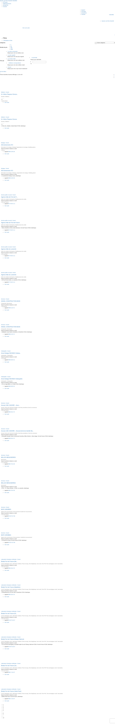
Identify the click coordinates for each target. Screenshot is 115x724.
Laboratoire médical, (17, 563)
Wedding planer (32, 172)
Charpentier (4, 303)
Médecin (3, 92)
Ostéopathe (3, 351)
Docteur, (3, 96)
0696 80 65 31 (11, 359)
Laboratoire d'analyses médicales (8, 559)
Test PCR (44, 563)
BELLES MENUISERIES (8, 457)
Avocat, (3, 407)
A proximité (34, 57)
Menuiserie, (9, 303)
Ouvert (9, 67)
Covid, (2, 563)
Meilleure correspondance (14, 63)
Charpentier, (4, 329)
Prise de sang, (25, 563)
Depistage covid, (8, 563)
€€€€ (12, 49)
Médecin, (7, 96)
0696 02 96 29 (11, 151)
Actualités (5, 5)
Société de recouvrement (26, 537)
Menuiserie (9, 329)
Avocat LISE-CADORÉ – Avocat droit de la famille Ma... (17, 431)
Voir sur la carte (26, 27)
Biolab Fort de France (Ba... (9, 561)
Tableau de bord (7, 3)
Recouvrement (16, 511)
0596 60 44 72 (11, 412)
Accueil (83, 10)
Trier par (2, 60)
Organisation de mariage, (22, 147)
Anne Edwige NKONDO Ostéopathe (11, 379)
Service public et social (6, 194)
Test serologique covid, (52, 563)
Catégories (2, 42)
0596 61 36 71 (11, 307)
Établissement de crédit (20, 224)
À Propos (5, 2)
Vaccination (60, 589)
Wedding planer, (32, 147)
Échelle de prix (3, 47)
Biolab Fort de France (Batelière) (10, 587)
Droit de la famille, (14, 407)
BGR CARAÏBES (6, 509)
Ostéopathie (10, 381)
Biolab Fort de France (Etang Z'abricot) (12, 639)
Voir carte (6, 102)
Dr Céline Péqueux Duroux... (9, 94)
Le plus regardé (11, 55)
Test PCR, (44, 589)
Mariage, (14, 172)
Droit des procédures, (23, 433)
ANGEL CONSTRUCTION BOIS (10, 301)
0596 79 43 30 (11, 464)
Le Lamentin (4, 254)
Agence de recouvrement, (7, 511)
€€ (11, 46)
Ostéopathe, (4, 355)
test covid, (39, 563)
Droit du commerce (32, 433)
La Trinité (4, 358)
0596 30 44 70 (11, 568)
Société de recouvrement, (26, 511)
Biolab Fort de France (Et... (9, 613)
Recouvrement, (17, 537)
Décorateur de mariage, (6, 147)
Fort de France (5, 202)
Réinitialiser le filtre (7, 40)
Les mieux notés (11, 58)
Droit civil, (7, 407)
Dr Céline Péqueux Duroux (9, 119)
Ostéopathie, (10, 355)
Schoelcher (4, 306)
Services (3, 299)
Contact (5, 6)
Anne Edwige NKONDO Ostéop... (11, 353)
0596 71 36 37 (11, 672)
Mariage (3, 142)
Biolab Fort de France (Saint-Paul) (11, 691)
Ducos (3, 150)
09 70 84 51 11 (11, 203)
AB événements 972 (7, 145)
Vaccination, (60, 563)
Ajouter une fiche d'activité (6, 0)
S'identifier (14, 0)
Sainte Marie (5, 101)
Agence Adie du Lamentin (8, 249)
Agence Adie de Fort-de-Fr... (9, 197)
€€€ (11, 47)
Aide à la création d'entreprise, (8, 199)
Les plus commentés (12, 51)
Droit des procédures (23, 407)
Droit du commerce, (32, 407)
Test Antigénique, (33, 563)
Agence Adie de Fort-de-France (10, 222)
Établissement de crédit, (20, 199)
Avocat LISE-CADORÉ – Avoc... (10, 405)
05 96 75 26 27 (11, 620)
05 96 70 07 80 (11, 516)
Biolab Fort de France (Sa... (9, 665)
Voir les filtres (3, 71)
